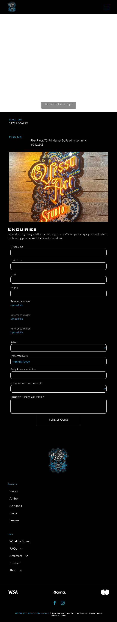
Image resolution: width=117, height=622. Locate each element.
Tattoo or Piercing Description (27, 396)
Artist (13, 342)
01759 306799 (18, 123)
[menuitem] (58, 491)
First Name (16, 246)
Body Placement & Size (23, 369)
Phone (14, 287)
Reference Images (20, 301)
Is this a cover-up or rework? (26, 383)
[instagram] (62, 603)
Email (13, 274)
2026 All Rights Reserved (32, 613)
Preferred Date (19, 355)
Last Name (16, 260)
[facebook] (54, 603)
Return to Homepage (58, 104)
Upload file (16, 305)
